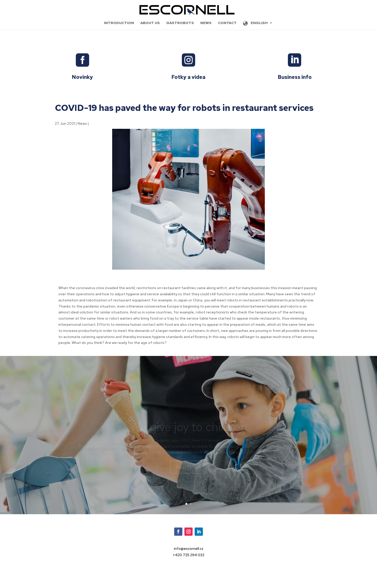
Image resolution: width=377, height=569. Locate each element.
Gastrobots (180, 23)
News (206, 23)
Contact (227, 23)
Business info (295, 77)
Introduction (119, 23)
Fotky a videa (188, 77)
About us (150, 23)
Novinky (82, 77)
